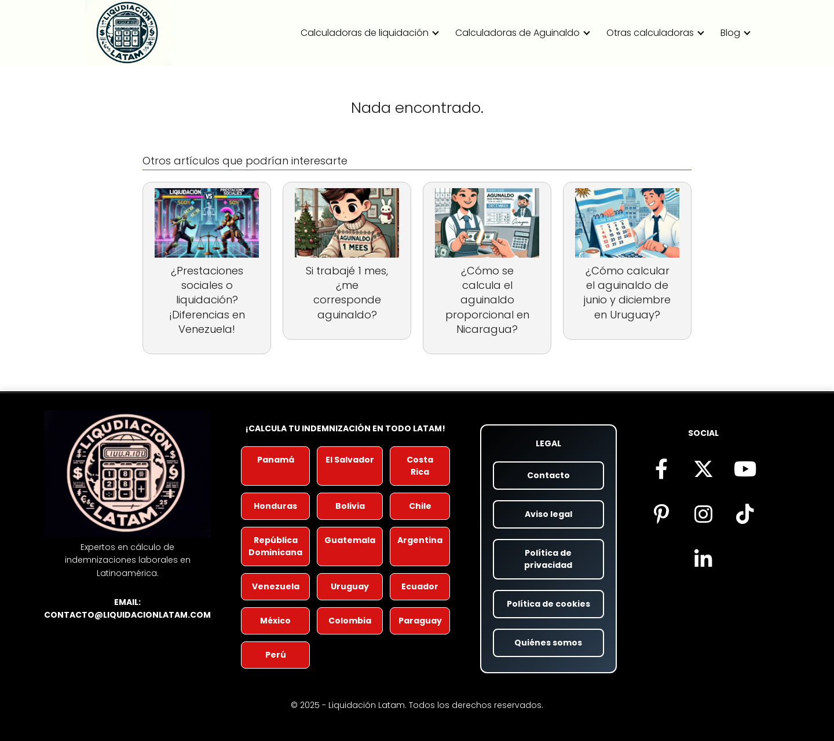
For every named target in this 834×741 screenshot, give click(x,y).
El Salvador (349, 459)
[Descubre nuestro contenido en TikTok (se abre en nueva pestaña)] (744, 513)
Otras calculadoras (650, 32)
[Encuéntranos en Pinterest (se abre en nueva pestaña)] (661, 513)
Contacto (548, 475)
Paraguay (420, 620)
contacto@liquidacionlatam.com (127, 615)
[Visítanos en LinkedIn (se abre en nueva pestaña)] (703, 558)
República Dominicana (275, 546)
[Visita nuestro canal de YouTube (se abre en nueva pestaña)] (744, 468)
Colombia (349, 620)
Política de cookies (548, 604)
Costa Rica (420, 466)
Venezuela (275, 586)
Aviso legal (548, 514)
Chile (420, 506)
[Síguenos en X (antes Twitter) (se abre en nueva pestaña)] (703, 468)
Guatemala (349, 540)
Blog (730, 32)
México (275, 620)
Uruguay (350, 586)
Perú (275, 655)
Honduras (275, 506)
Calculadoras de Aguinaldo (517, 32)
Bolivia (350, 506)
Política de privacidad (548, 559)
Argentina (419, 540)
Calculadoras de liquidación (365, 32)
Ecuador (419, 586)
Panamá (275, 459)
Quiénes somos (548, 642)
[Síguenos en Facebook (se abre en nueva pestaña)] (661, 468)
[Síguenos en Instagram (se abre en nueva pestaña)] (703, 513)
